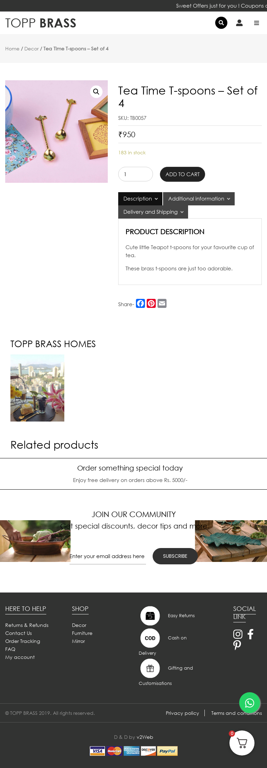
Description (137, 198)
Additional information (196, 198)
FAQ (10, 649)
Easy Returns (167, 616)
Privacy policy (182, 713)
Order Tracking (22, 641)
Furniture (82, 633)
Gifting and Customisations (166, 671)
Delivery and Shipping (150, 211)
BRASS (40, 22)
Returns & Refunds (26, 625)
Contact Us (18, 633)
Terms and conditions (236, 713)
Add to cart (182, 174)
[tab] (140, 198)
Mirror (78, 641)
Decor (31, 48)
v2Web (145, 737)
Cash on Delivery (163, 641)
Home (12, 48)
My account (20, 657)
